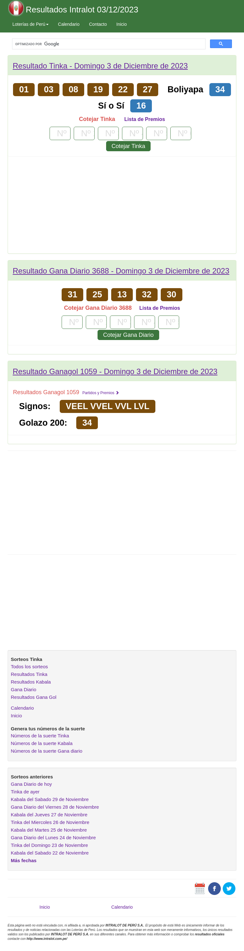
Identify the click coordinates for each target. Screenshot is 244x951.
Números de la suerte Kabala (41, 743)
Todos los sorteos (29, 666)
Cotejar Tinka (128, 146)
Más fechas (24, 860)
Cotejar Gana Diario (128, 335)
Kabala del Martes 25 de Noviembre (49, 830)
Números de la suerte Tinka (40, 735)
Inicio (121, 24)
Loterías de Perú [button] (30, 24)
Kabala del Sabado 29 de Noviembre (50, 799)
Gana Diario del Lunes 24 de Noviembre (53, 837)
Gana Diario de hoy (31, 784)
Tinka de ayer (25, 791)
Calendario (69, 24)
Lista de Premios (144, 119)
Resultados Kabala (31, 682)
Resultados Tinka (29, 674)
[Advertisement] (122, 207)
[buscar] (108, 44)
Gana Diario (23, 689)
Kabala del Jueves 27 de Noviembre (49, 814)
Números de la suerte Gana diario (46, 751)
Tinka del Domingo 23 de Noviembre (49, 845)
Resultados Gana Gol (33, 697)
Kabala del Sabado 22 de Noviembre (50, 852)
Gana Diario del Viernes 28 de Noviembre (55, 807)
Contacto (98, 24)
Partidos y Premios (100, 393)
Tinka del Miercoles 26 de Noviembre (50, 822)
